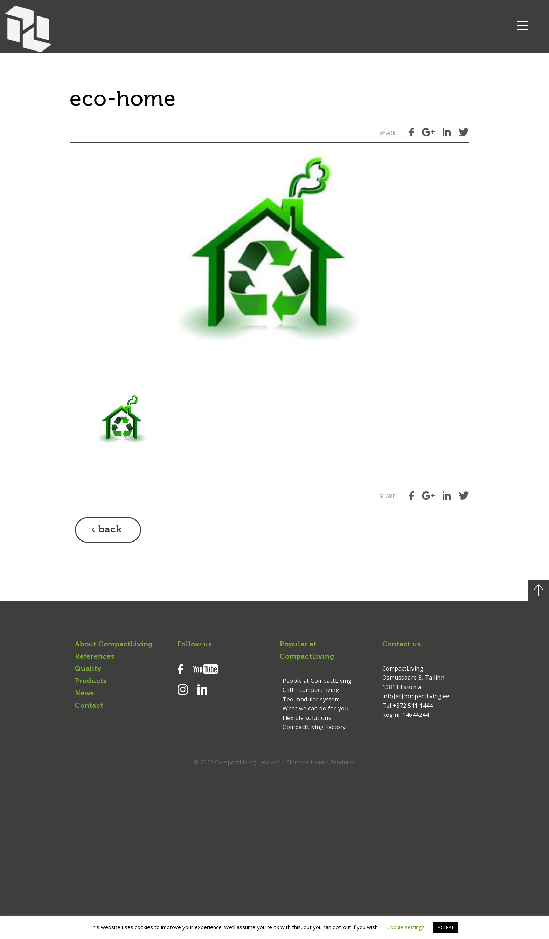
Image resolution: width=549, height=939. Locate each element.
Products (90, 681)
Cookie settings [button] (406, 927)
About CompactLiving (114, 644)
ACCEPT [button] (446, 927)
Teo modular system (311, 699)
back (110, 530)
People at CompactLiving (317, 681)
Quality (88, 669)
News (84, 693)
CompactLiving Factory (314, 727)
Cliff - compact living (311, 690)
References (94, 656)
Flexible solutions (307, 718)
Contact (89, 705)
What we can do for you (315, 708)
